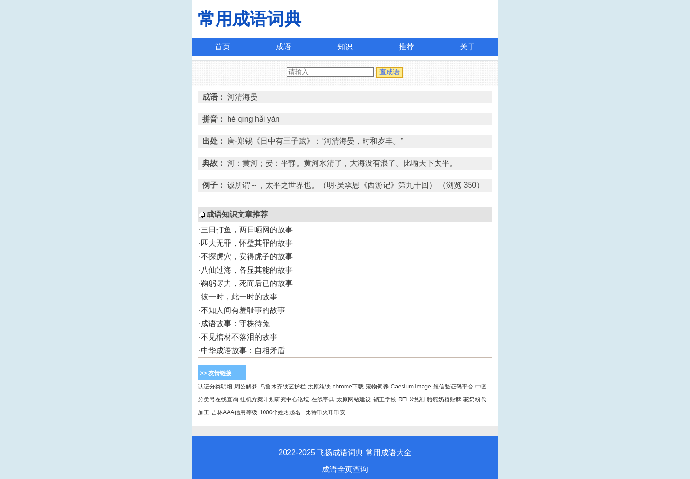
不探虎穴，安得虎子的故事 (247, 256)
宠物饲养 (377, 386)
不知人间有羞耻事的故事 (243, 310)
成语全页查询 (345, 469)
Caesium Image (411, 386)
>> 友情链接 (215, 373)
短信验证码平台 (453, 386)
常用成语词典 (249, 19)
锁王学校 (384, 399)
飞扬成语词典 (340, 452)
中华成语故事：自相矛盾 (243, 350)
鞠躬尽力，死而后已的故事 (247, 283)
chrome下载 (348, 386)
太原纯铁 (319, 386)
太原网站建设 (353, 399)
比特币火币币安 (325, 412)
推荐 (406, 47)
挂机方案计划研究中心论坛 (274, 399)
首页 (222, 47)
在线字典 (322, 399)
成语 (283, 47)
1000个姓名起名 (280, 412)
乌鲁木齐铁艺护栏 (283, 386)
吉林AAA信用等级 (234, 412)
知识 (345, 47)
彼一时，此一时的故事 (239, 297)
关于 (467, 47)
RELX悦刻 (411, 399)
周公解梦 (245, 386)
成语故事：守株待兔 (235, 323)
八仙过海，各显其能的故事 (247, 270)
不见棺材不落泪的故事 (239, 337)
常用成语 (381, 452)
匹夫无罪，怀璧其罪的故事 (247, 243)
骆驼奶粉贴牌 (444, 399)
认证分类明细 (215, 386)
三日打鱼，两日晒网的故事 (247, 230)
